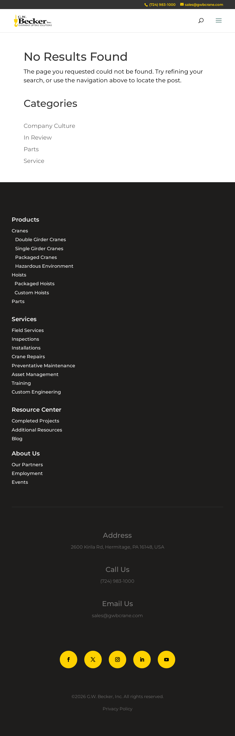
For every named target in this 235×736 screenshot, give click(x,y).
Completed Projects (35, 421)
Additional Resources (37, 430)
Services (24, 319)
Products (25, 219)
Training (21, 383)
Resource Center (36, 409)
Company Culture (49, 125)
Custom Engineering (36, 392)
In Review (38, 137)
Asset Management (35, 374)
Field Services (28, 330)
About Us (26, 453)
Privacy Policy (117, 708)
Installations (26, 348)
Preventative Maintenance (43, 365)
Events (20, 482)
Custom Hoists (32, 292)
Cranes (20, 231)
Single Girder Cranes (39, 248)
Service (34, 160)
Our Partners (27, 464)
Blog (17, 438)
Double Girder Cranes (40, 239)
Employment (27, 473)
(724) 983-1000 (117, 581)
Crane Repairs (28, 356)
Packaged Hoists (35, 283)
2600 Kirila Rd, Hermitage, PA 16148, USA (117, 547)
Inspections (25, 339)
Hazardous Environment (44, 266)
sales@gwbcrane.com (117, 615)
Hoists (19, 275)
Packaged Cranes (36, 257)
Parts (31, 149)
